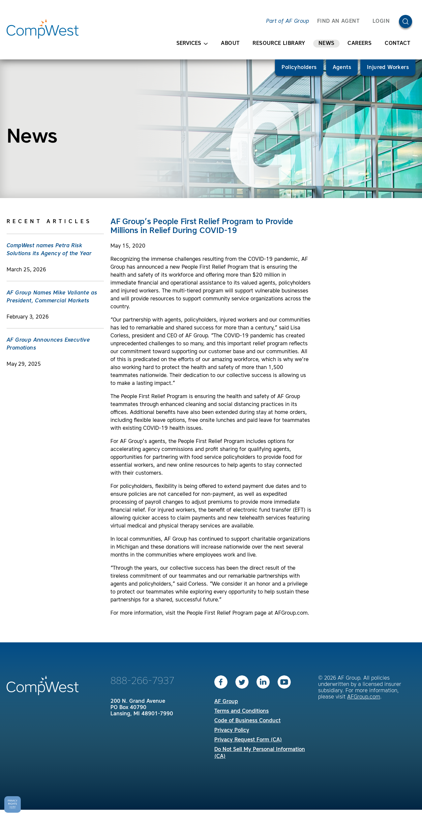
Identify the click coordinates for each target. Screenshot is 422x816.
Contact (397, 43)
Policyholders (299, 67)
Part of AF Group (287, 21)
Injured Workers (388, 67)
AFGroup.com (363, 697)
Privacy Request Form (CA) (248, 740)
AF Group (226, 701)
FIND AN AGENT (338, 21)
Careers (359, 43)
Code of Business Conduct (247, 721)
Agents (342, 67)
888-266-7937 (142, 681)
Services (192, 44)
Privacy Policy (231, 730)
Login (381, 21)
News (326, 43)
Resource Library (279, 43)
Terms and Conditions (241, 711)
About (230, 43)
